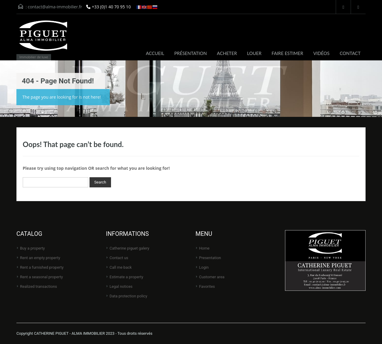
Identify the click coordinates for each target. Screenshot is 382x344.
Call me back (121, 267)
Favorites (207, 286)
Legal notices (121, 286)
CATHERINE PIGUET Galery (129, 248)
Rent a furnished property (42, 267)
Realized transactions (38, 286)
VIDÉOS (321, 53)
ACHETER (227, 53)
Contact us (119, 258)
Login (204, 267)
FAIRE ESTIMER (287, 53)
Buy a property (32, 248)
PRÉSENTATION (190, 53)
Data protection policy (128, 296)
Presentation (210, 258)
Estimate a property (126, 277)
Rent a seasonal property (41, 277)
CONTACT (350, 53)
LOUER (254, 53)
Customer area (211, 277)
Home (204, 248)
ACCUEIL (155, 53)
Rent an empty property (40, 258)
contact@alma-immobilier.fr (55, 7)
